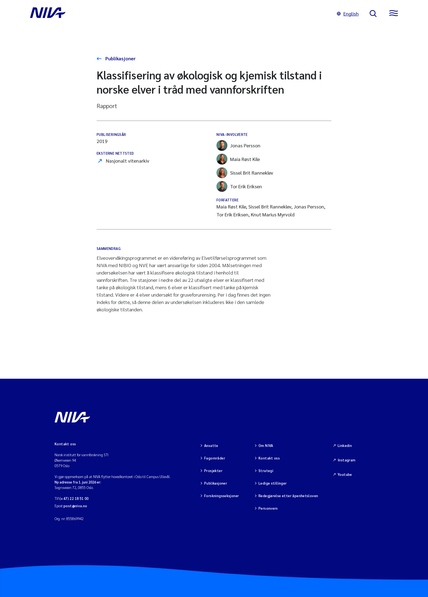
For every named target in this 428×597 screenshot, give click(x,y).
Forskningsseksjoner (221, 495)
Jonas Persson (238, 145)
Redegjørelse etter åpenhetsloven (288, 495)
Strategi (265, 470)
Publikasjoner (120, 58)
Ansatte (211, 445)
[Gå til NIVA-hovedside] (178, 13)
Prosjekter (213, 470)
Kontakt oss (269, 458)
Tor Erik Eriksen (239, 186)
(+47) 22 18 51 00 (74, 498)
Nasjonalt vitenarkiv (127, 160)
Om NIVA (265, 445)
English (348, 13)
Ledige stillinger (272, 483)
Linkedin (345, 445)
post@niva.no (75, 505)
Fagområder (214, 458)
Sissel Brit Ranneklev (244, 172)
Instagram (347, 460)
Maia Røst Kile (238, 159)
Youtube (345, 474)
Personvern (268, 508)
